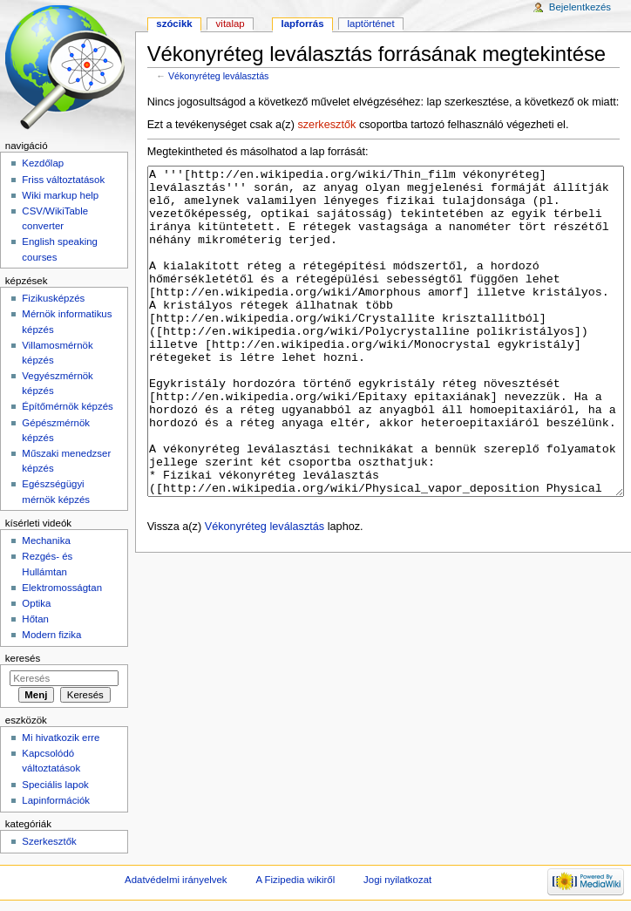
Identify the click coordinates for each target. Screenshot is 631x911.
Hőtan (35, 619)
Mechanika (46, 540)
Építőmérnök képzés (67, 406)
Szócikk (174, 23)
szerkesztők (326, 125)
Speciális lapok (55, 784)
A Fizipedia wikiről (295, 879)
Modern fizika (51, 634)
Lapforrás (303, 23)
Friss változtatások (63, 179)
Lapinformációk (56, 800)
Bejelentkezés (580, 7)
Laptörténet (371, 23)
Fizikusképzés (53, 298)
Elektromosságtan (62, 587)
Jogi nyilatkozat (397, 879)
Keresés (22, 658)
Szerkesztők (49, 841)
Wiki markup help (60, 195)
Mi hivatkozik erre (60, 737)
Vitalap (230, 23)
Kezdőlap (43, 163)
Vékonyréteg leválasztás (218, 76)
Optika (36, 603)
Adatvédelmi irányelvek (176, 879)
